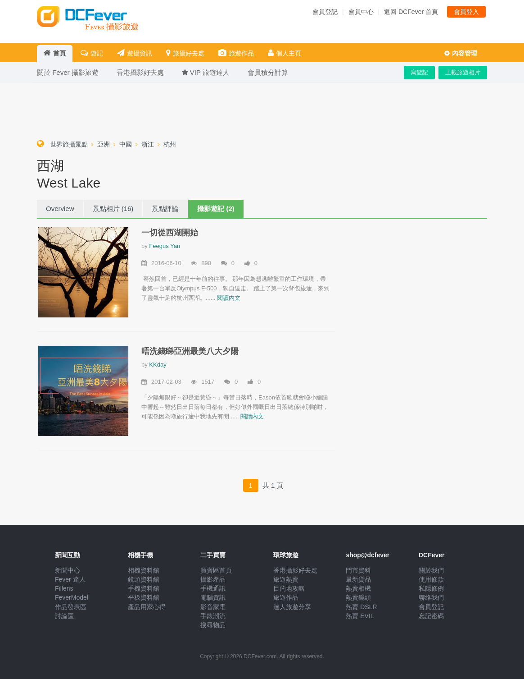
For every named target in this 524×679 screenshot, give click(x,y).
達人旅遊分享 (292, 606)
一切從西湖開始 (169, 232)
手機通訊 (213, 588)
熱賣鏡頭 (358, 597)
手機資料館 (143, 588)
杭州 (169, 144)
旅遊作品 (236, 53)
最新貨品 (358, 579)
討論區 (64, 615)
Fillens (64, 588)
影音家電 (213, 606)
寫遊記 (419, 72)
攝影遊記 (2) (216, 208)
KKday (157, 364)
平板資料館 (143, 597)
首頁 (55, 53)
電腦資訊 (213, 597)
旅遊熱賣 (285, 579)
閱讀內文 (228, 297)
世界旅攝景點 (69, 144)
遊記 (92, 53)
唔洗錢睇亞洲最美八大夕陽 (190, 351)
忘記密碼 (431, 615)
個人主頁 (284, 53)
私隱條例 (431, 588)
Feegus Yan (164, 246)
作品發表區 (70, 606)
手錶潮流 (213, 615)
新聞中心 (67, 570)
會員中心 (361, 11)
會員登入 (466, 11)
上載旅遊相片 (462, 72)
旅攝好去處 (185, 53)
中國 (125, 144)
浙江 (147, 144)
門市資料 (358, 570)
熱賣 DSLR (361, 606)
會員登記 (325, 11)
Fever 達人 (70, 579)
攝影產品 (213, 579)
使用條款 (431, 579)
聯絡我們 (431, 597)
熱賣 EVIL (360, 615)
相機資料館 (143, 570)
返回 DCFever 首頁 (411, 11)
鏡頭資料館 (143, 579)
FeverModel (71, 597)
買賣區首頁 (216, 570)
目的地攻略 (289, 588)
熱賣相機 (358, 588)
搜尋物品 (213, 625)
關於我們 (431, 570)
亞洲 (103, 144)
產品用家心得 (147, 606)
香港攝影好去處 (295, 570)
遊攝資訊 (134, 53)
